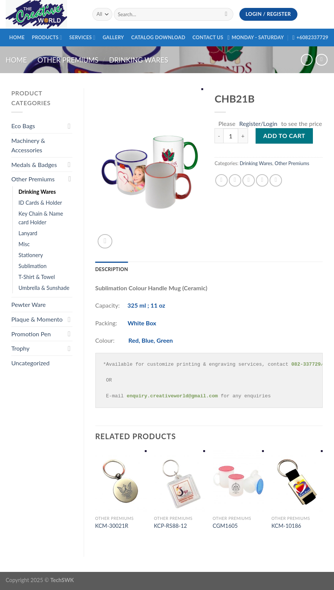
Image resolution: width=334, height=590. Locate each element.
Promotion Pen (31, 333)
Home (17, 37)
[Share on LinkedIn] (276, 180)
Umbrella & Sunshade (43, 288)
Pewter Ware (28, 304)
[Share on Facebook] (221, 180)
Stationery (30, 255)
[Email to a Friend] (248, 180)
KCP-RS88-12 (170, 526)
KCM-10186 (286, 526)
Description (111, 269)
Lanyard (27, 233)
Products (47, 37)
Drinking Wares (138, 60)
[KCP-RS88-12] (179, 481)
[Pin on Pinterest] (262, 180)
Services (82, 37)
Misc (24, 244)
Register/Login (258, 123)
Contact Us (208, 37)
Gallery (113, 37)
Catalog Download (158, 37)
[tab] (111, 269)
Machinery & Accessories (28, 145)
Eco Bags (23, 125)
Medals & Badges (34, 164)
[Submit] (226, 14)
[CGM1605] (238, 481)
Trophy (20, 348)
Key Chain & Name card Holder (40, 217)
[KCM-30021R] (120, 481)
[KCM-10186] (297, 481)
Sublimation (32, 266)
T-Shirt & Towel (36, 277)
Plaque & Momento (37, 319)
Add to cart (284, 135)
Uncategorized (30, 362)
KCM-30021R (111, 526)
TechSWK (62, 580)
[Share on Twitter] (235, 180)
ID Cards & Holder (40, 202)
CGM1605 (225, 526)
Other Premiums (67, 60)
